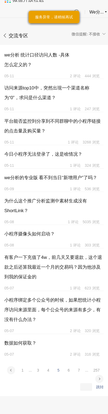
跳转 (100, 387)
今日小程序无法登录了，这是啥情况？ (43, 154)
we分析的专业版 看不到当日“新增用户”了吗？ (50, 177)
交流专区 (18, 35)
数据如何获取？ (20, 343)
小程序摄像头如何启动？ (29, 233)
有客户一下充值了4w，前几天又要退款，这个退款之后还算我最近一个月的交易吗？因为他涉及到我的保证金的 (53, 267)
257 (96, 370)
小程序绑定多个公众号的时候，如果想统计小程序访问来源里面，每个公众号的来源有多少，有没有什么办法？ (52, 310)
